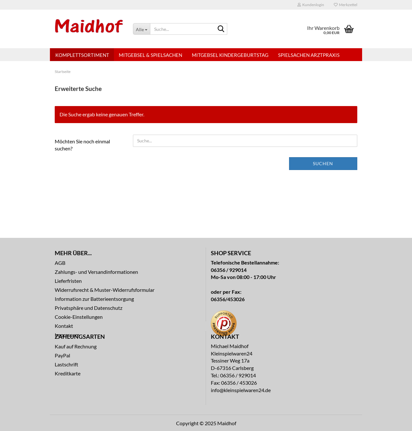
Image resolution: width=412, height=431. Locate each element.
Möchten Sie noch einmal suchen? (82, 145)
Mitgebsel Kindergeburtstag (230, 55)
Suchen (323, 163)
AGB (60, 263)
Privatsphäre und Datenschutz (88, 308)
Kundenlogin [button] (310, 4)
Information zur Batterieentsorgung (94, 299)
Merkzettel (345, 4)
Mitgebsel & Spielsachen (150, 55)
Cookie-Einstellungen (79, 317)
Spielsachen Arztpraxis (309, 55)
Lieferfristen (68, 281)
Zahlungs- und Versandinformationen (96, 272)
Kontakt (64, 326)
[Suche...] (141, 29)
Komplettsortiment (82, 55)
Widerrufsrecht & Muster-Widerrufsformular (104, 290)
